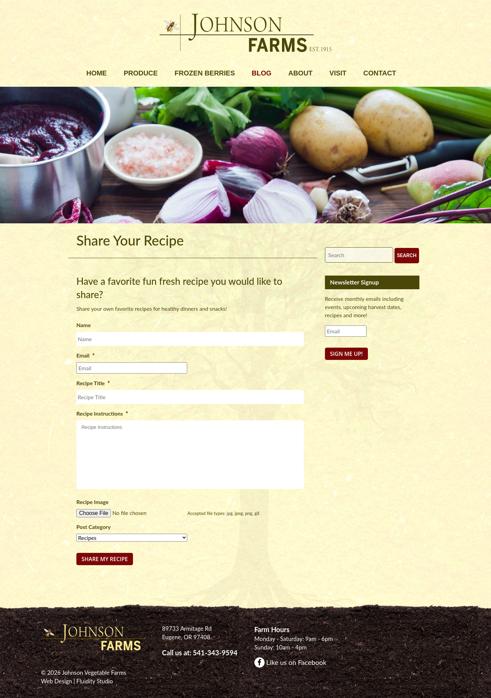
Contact (379, 73)
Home (96, 73)
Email (85, 355)
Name (83, 325)
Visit (337, 73)
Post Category (93, 527)
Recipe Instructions (102, 413)
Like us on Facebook (290, 661)
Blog (261, 73)
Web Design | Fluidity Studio (77, 680)
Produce (141, 73)
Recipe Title (93, 383)
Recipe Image (92, 502)
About (300, 73)
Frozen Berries (205, 73)
